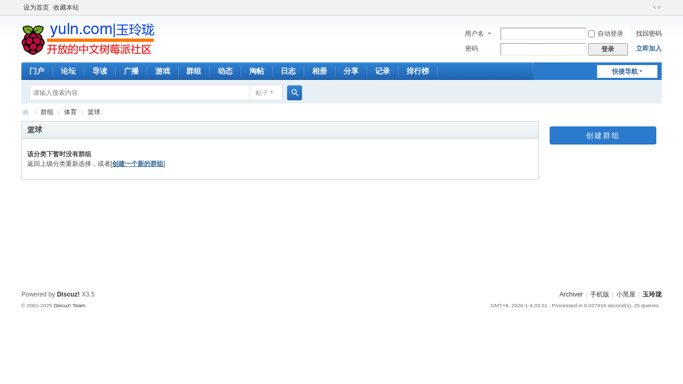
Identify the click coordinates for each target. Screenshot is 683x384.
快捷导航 (625, 71)
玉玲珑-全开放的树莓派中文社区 (25, 112)
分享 (351, 71)
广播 (131, 71)
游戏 (162, 71)
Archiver (571, 294)
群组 (193, 71)
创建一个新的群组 (137, 163)
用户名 (474, 33)
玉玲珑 (652, 294)
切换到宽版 (657, 7)
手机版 (599, 294)
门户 (36, 71)
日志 (288, 71)
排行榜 (418, 71)
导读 (99, 71)
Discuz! (68, 294)
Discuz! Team (69, 305)
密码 (471, 48)
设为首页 (36, 7)
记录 (382, 71)
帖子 (262, 93)
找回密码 (649, 33)
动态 (225, 71)
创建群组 (603, 135)
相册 (319, 71)
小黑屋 (626, 294)
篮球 (94, 112)
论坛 (68, 71)
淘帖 (256, 71)
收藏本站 (66, 7)
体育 (70, 112)
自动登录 (605, 33)
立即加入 (649, 48)
